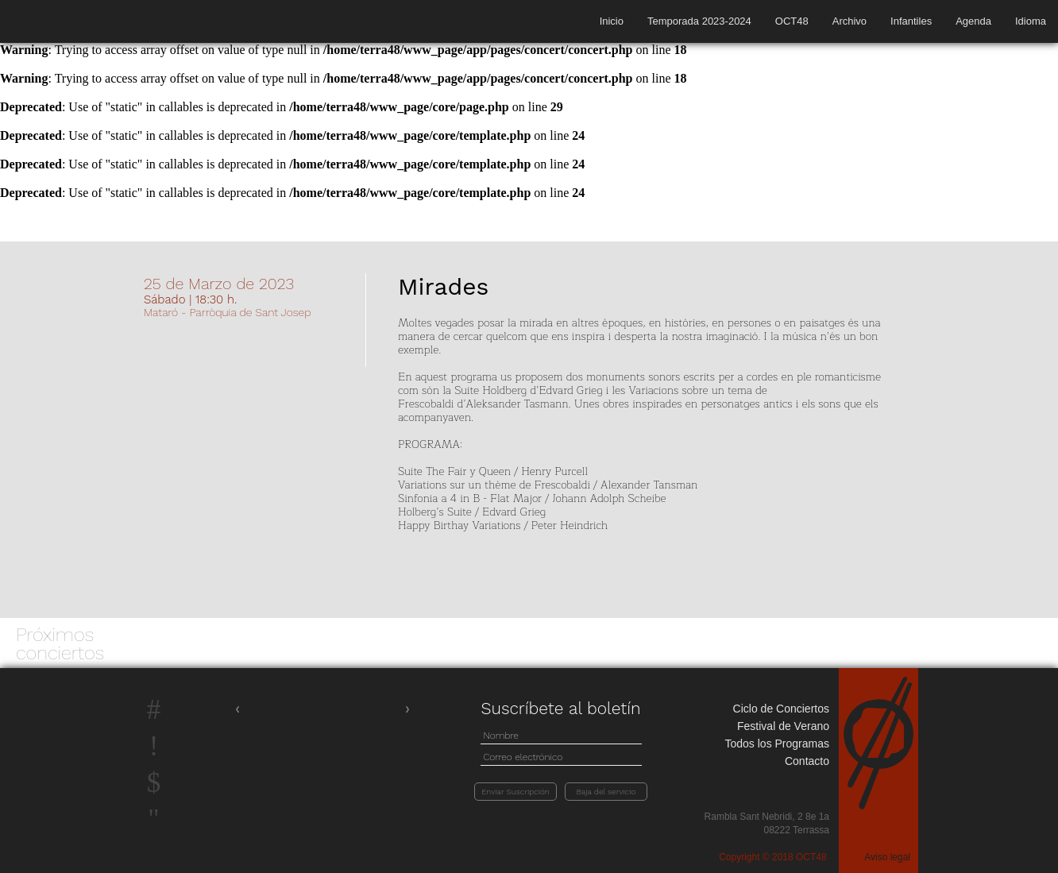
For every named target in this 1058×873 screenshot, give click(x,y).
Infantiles (911, 21)
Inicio (612, 21)
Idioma (1030, 21)
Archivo (849, 21)
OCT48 (792, 21)
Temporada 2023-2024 (699, 21)
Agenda (973, 21)
